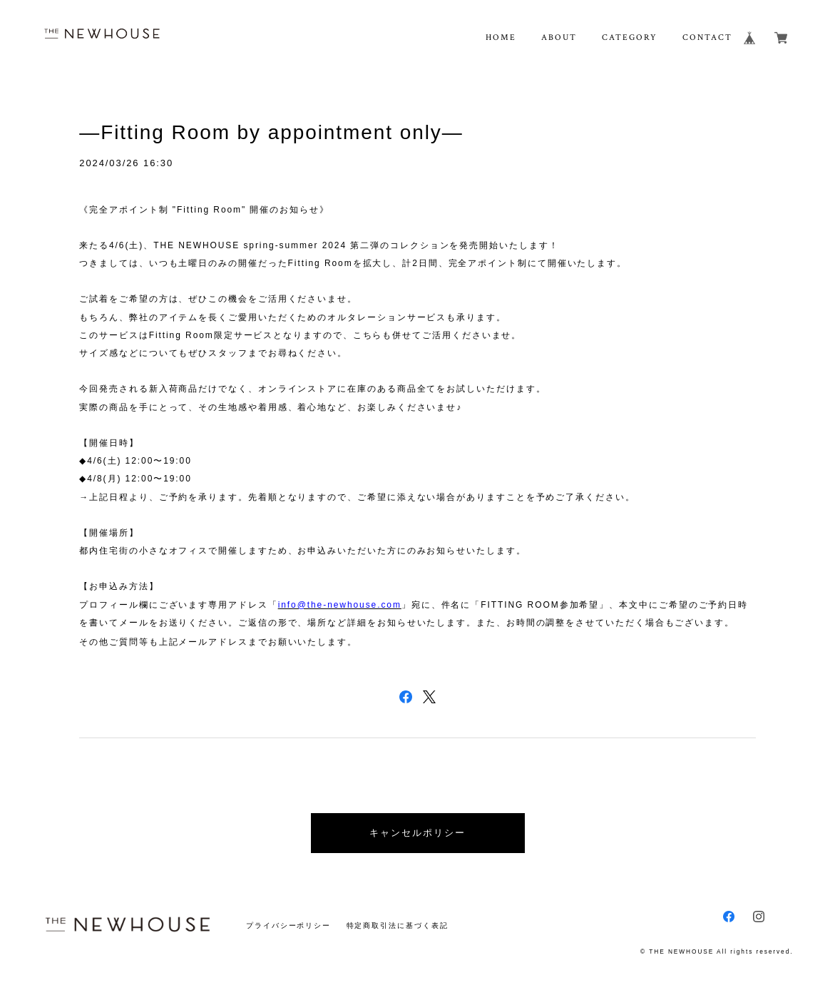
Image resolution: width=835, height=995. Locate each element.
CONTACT (707, 37)
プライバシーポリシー (288, 925)
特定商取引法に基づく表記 (398, 925)
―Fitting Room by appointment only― (271, 132)
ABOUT (559, 37)
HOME (501, 37)
